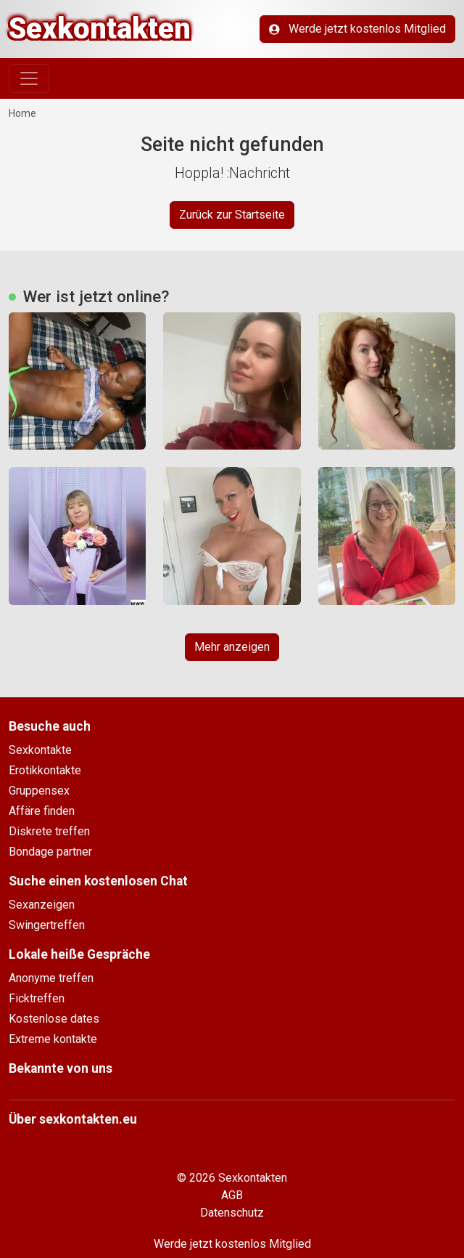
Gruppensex (39, 791)
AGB (232, 1195)
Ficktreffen (37, 998)
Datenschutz (232, 1213)
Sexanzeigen (42, 905)
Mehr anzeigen (232, 647)
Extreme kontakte (53, 1039)
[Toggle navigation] (29, 78)
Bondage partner (50, 852)
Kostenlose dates (54, 1019)
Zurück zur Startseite (232, 215)
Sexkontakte (40, 750)
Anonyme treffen (51, 978)
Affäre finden (42, 811)
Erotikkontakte (45, 770)
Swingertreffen (47, 925)
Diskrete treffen (49, 831)
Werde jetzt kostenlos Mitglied (357, 29)
